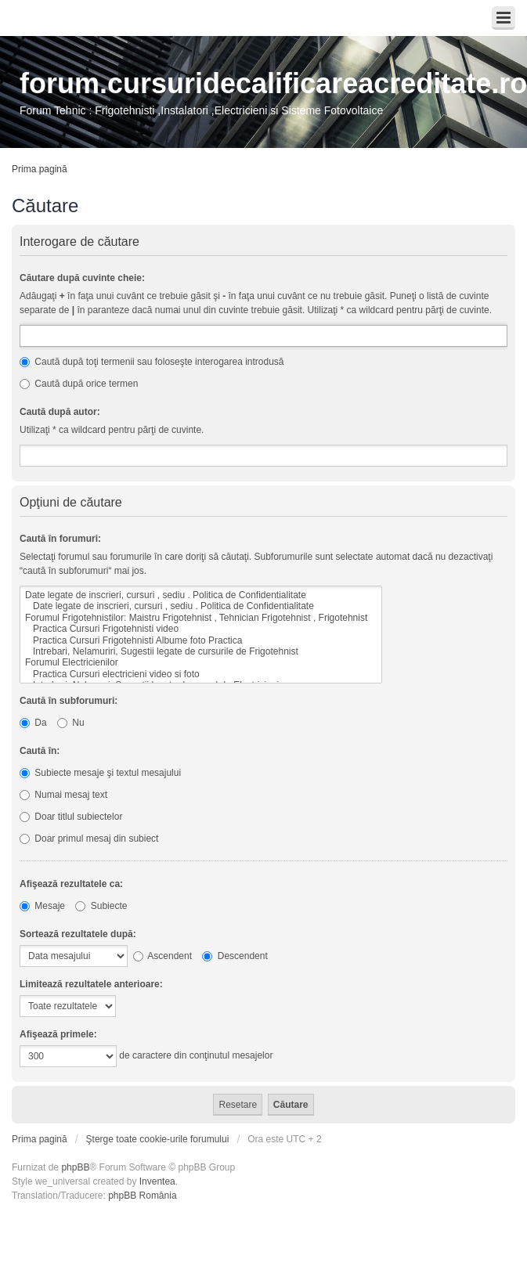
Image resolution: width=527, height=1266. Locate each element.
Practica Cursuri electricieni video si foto (201, 674)
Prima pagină (39, 169)
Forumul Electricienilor (201, 662)
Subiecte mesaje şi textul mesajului (100, 772)
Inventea (157, 1181)
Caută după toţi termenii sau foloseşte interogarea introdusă (152, 361)
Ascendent (162, 955)
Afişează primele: (58, 1034)
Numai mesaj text (63, 794)
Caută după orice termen (79, 383)
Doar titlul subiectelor (71, 816)
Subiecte (101, 905)
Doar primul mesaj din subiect (89, 838)
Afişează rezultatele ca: (71, 883)
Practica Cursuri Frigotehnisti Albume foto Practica (201, 640)
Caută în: (40, 750)
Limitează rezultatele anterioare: (91, 984)
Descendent (234, 955)
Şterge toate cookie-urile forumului (157, 1139)
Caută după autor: (60, 411)
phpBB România (142, 1195)
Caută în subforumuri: (68, 700)
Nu (71, 722)
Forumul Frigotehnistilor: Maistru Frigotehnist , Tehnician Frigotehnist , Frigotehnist (201, 617)
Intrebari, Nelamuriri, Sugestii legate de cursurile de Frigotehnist (201, 651)
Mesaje (42, 905)
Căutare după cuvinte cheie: (82, 277)
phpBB (75, 1167)
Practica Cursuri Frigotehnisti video (201, 628)
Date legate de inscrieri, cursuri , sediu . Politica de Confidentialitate (201, 595)
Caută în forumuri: (60, 538)
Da (33, 722)
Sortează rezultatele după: (78, 934)
